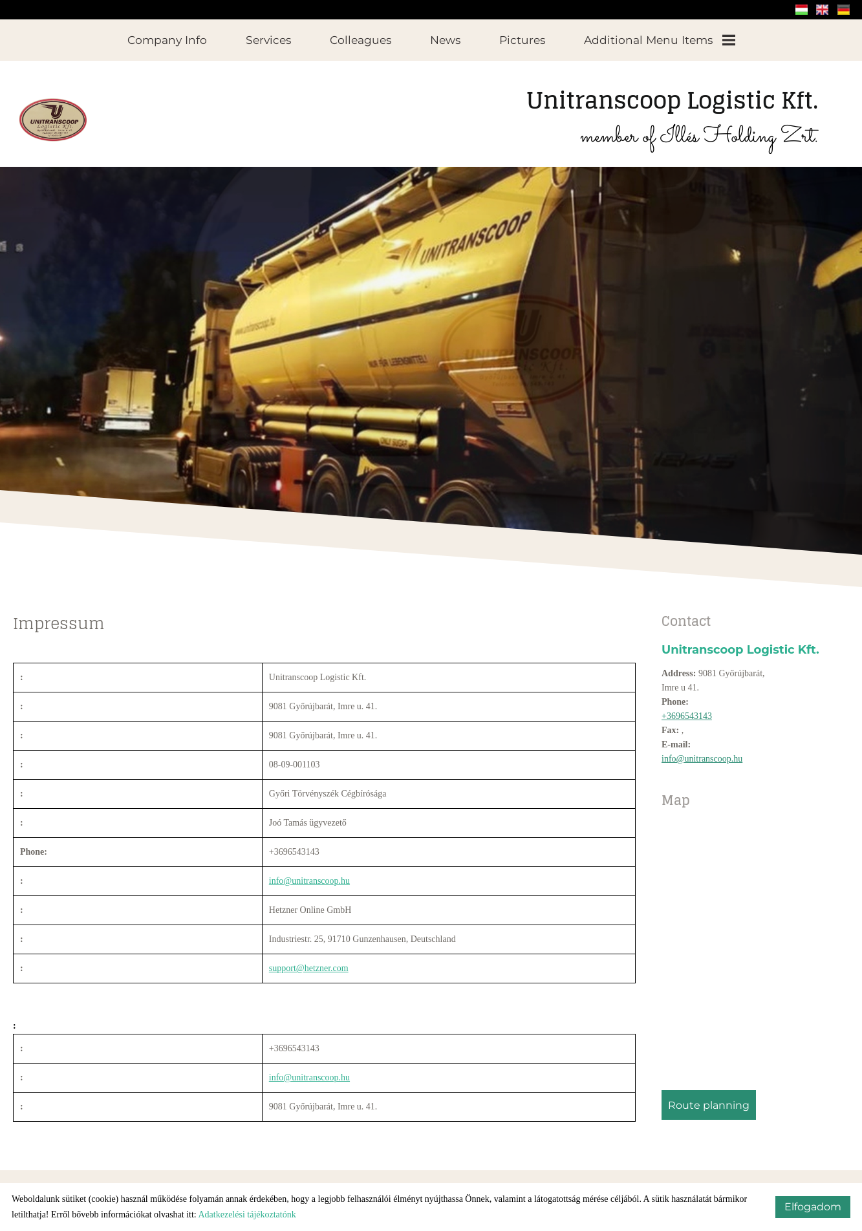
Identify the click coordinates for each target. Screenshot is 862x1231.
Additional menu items (659, 40)
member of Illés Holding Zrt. (672, 110)
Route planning (708, 1099)
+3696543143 (687, 709)
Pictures (522, 40)
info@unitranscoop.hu (702, 752)
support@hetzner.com (309, 962)
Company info (167, 40)
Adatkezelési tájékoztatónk (247, 1214)
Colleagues (360, 40)
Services (268, 40)
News (445, 40)
